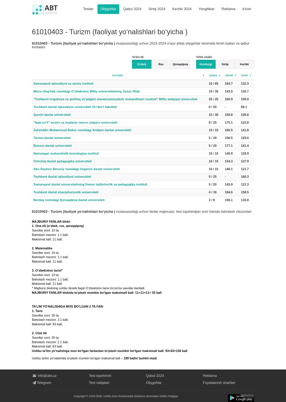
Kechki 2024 (182, 9)
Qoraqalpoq (180, 64)
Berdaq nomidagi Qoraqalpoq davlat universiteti (69, 200)
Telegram (41, 383)
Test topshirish (100, 376)
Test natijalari (99, 383)
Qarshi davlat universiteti (52, 114)
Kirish (246, 9)
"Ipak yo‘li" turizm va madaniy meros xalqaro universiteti (76, 122)
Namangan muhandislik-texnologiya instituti (66, 153)
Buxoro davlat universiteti (53, 145)
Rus (161, 64)
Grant (229, 75)
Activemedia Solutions (131, 396)
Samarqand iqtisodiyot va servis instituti (64, 83)
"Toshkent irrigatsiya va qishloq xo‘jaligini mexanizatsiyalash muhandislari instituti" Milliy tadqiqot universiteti (115, 99)
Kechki (244, 64)
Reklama (228, 9)
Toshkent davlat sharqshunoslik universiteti (66, 192)
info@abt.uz (44, 376)
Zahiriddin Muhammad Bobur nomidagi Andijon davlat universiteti (82, 130)
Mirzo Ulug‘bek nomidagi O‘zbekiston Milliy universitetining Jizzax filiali (87, 91)
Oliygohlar (108, 9)
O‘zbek (141, 64)
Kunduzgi (206, 64)
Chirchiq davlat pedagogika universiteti (63, 161)
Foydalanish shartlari (219, 383)
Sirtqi (225, 64)
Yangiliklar (207, 9)
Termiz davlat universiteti (52, 138)
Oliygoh (117, 75)
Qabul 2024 (132, 9)
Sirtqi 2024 (157, 9)
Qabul (213, 75)
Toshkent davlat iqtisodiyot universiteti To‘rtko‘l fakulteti (75, 107)
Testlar (88, 9)
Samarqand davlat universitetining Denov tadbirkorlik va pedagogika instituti (90, 184)
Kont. (244, 75)
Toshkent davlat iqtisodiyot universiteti (62, 176)
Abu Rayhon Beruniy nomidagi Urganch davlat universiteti (77, 169)
